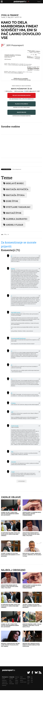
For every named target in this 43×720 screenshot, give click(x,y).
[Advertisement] (21, 146)
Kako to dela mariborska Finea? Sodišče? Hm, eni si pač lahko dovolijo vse (21, 30)
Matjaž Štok (12, 212)
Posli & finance (9, 15)
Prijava (38, 1)
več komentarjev (21, 481)
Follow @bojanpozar (16, 169)
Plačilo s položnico (21, 104)
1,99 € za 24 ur (8, 91)
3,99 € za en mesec (18, 91)
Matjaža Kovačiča (15, 189)
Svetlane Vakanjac (16, 206)
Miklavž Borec (13, 183)
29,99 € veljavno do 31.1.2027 (32, 91)
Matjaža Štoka (14, 195)
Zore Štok (10, 201)
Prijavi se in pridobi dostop (21, 95)
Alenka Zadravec (15, 218)
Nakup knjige (21, 112)
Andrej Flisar (13, 224)
